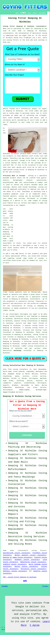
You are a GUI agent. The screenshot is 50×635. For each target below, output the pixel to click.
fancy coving (41, 332)
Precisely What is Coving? (14, 175)
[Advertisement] (31, 224)
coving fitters (39, 550)
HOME (17, 13)
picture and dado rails (26, 323)
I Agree (34, 625)
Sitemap (5, 586)
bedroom (34, 316)
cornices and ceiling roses (35, 330)
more (21, 392)
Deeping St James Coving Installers (17, 557)
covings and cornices (29, 343)
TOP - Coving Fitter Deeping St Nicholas (19, 577)
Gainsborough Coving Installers (16, 553)
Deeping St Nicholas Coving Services (22, 396)
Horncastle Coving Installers (33, 569)
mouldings (17, 350)
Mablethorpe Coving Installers (33, 562)
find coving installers (18, 369)
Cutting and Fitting (21, 521)
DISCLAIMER (42, 13)
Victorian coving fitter (34, 341)
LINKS (23, 13)
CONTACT (35, 13)
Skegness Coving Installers (15, 571)
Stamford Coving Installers (14, 564)
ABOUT (29, 13)
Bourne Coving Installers (26, 566)
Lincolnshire (23, 550)
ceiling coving (31, 328)
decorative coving (21, 318)
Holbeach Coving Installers (27, 559)
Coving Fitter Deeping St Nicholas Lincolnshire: (25, 26)
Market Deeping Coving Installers (30, 555)
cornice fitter (38, 339)
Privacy (45, 586)
